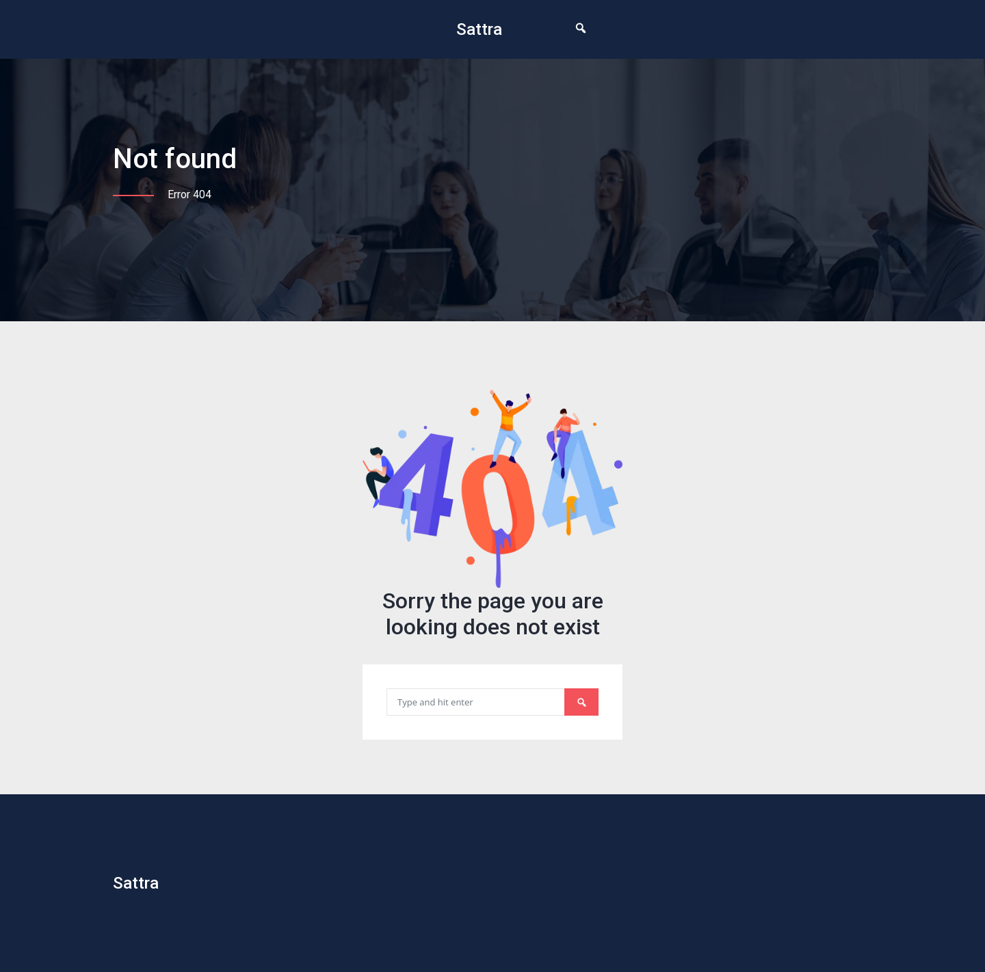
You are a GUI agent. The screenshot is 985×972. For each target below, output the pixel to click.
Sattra (479, 29)
